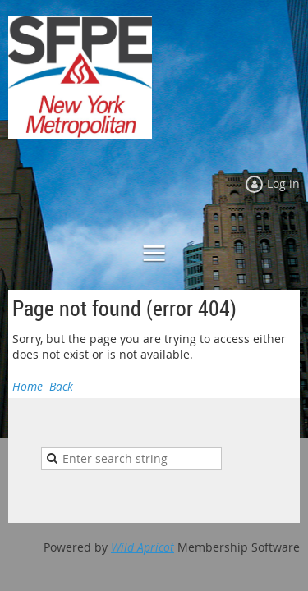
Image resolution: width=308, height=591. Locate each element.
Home (27, 386)
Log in (283, 183)
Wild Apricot (142, 547)
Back (61, 386)
